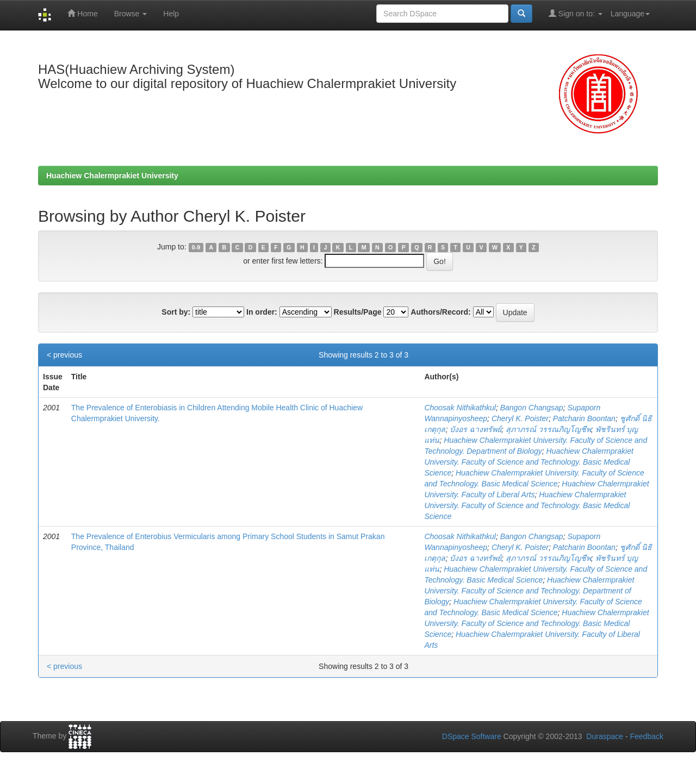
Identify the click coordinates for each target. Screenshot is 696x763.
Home (82, 13)
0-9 (196, 247)
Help (171, 13)
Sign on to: (575, 13)
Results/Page (358, 312)
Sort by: (175, 312)
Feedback (646, 736)
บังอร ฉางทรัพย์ (475, 429)
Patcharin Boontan (584, 418)
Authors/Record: (440, 312)
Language (630, 13)
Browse (130, 13)
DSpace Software (471, 736)
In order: (261, 312)
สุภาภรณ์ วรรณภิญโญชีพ (548, 429)
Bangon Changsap (531, 407)
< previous (64, 355)
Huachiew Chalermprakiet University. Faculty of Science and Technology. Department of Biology (529, 591)
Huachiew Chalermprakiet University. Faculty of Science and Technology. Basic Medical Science (528, 462)
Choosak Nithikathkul (460, 407)
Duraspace (604, 736)
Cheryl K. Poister (520, 418)
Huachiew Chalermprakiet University (112, 175)
